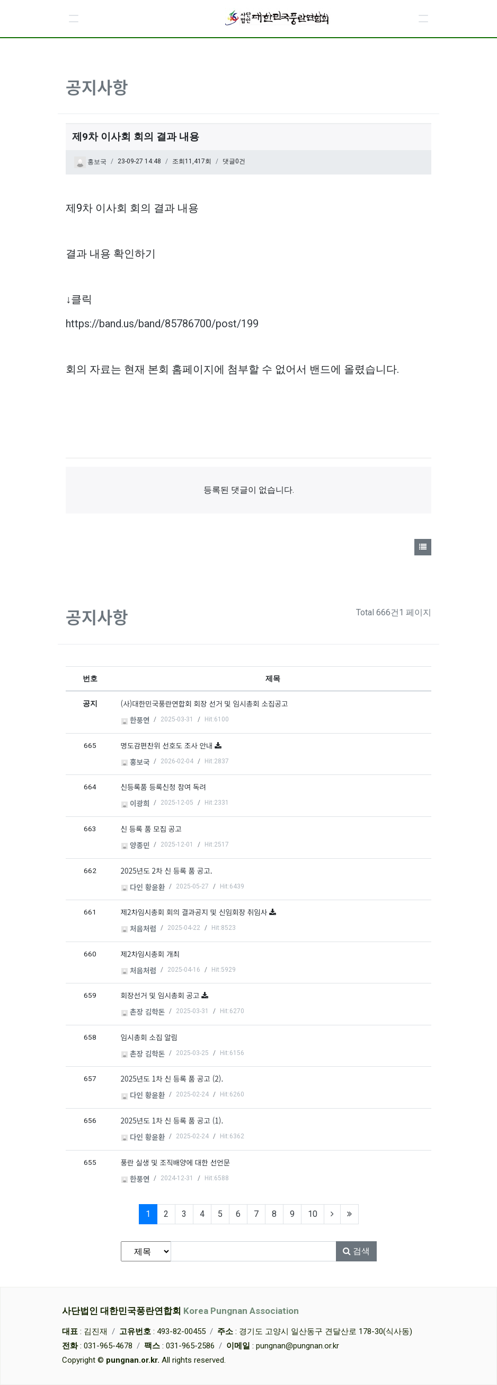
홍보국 (90, 162)
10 (312, 1214)
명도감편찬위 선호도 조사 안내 (168, 745)
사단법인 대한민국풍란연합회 (180, 1310)
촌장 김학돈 (143, 1011)
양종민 (135, 845)
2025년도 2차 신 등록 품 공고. (166, 870)
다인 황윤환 (143, 887)
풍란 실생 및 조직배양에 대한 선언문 (175, 1162)
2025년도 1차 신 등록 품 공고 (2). (172, 1078)
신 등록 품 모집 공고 (151, 828)
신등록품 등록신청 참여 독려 (164, 786)
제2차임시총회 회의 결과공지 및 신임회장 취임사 (195, 912)
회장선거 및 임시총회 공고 (161, 995)
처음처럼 (138, 928)
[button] (74, 18)
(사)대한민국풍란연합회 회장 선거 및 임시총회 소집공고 (204, 703)
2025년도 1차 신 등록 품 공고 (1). (172, 1120)
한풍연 (135, 720)
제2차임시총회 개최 (150, 953)
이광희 (135, 803)
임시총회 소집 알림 (149, 1037)
